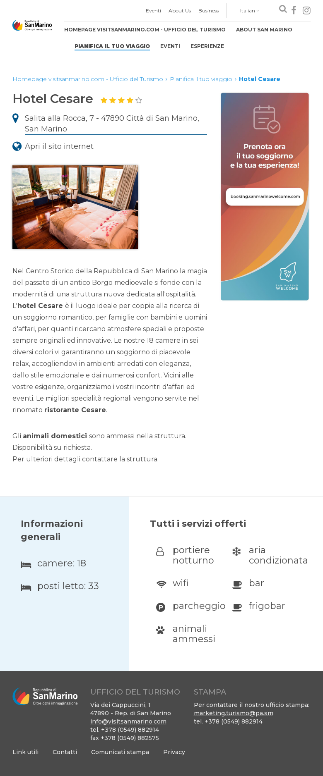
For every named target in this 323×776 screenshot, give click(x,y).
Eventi (153, 10)
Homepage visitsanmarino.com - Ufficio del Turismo (145, 29)
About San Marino (264, 29)
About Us (180, 10)
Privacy (174, 752)
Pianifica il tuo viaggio (112, 46)
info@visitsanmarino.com (128, 721)
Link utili (25, 752)
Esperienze (207, 46)
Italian (250, 10)
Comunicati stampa (120, 752)
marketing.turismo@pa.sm (233, 713)
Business (208, 10)
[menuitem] (153, 10)
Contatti (65, 752)
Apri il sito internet (59, 146)
